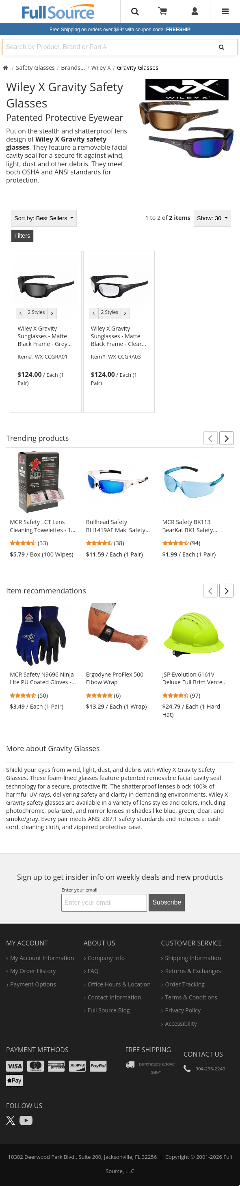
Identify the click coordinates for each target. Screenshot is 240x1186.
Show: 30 (210, 218)
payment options (33, 984)
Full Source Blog (109, 1010)
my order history (33, 971)
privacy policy (182, 1010)
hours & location (119, 984)
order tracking (184, 984)
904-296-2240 (210, 1069)
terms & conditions (191, 997)
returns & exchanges (193, 971)
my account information (42, 958)
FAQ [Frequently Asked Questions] (93, 971)
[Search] (221, 47)
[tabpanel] (120, 309)
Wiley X (101, 67)
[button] (210, 438)
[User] (195, 11)
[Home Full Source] (5, 67)
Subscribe (166, 902)
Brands (70, 67)
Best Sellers (41, 218)
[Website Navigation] (225, 11)
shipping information (193, 958)
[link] (46, 355)
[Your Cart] (165, 11)
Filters (22, 235)
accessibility (181, 1023)
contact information (114, 997)
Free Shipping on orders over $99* (120, 29)
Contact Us (203, 1054)
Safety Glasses (35, 67)
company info (106, 958)
